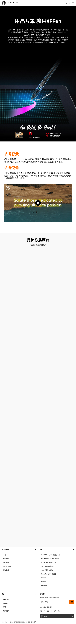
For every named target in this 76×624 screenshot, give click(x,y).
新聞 (4, 607)
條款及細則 (7, 566)
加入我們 (6, 611)
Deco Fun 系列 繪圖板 (48, 574)
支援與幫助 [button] (19, 549)
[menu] (72, 3)
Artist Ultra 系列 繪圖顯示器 (50, 555)
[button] (66, 3)
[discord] (48, 611)
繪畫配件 (44, 581)
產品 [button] (57, 549)
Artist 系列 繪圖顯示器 (48, 562)
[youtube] (58, 611)
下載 (4, 555)
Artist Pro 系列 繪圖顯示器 (50, 559)
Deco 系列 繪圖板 (47, 570)
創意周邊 (44, 585)
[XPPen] (10, 3)
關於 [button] (19, 594)
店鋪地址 (6, 559)
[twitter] (51, 611)
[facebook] (44, 611)
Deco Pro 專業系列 (47, 566)
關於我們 (6, 599)
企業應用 (6, 562)
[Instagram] (41, 611)
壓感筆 (43, 578)
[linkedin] (55, 611)
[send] (71, 602)
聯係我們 (6, 603)
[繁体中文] (57, 616)
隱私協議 (6, 570)
